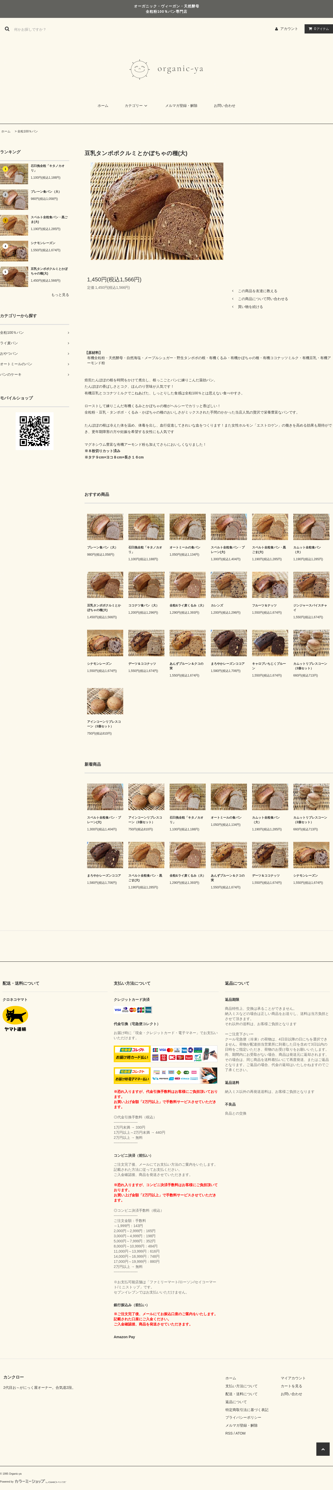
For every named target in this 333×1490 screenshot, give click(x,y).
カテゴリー (137, 106)
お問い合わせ (224, 106)
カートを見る (291, 1386)
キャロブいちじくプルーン (269, 666)
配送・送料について (241, 1394)
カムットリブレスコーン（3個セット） (310, 666)
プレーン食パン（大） (46, 191)
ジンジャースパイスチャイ (310, 608)
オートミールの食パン (185, 547)
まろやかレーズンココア (228, 664)
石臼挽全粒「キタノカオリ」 (48, 168)
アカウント (289, 29)
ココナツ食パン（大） (143, 605)
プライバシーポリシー (243, 1417)
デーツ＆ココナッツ (142, 664)
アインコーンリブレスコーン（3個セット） (104, 724)
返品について (236, 1402)
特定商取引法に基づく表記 (246, 1410)
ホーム (103, 106)
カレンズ (217, 605)
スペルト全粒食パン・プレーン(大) (228, 550)
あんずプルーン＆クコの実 (186, 666)
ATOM (240, 1433)
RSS (229, 1433)
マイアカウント (293, 1378)
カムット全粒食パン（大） (307, 550)
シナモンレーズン (43, 243)
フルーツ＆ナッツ (264, 605)
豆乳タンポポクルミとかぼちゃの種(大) (49, 271)
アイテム (317, 29)
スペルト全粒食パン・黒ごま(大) (49, 219)
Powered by (33, 1481)
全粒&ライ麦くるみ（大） (188, 605)
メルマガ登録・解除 (181, 106)
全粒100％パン (27, 131)
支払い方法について (241, 1386)
